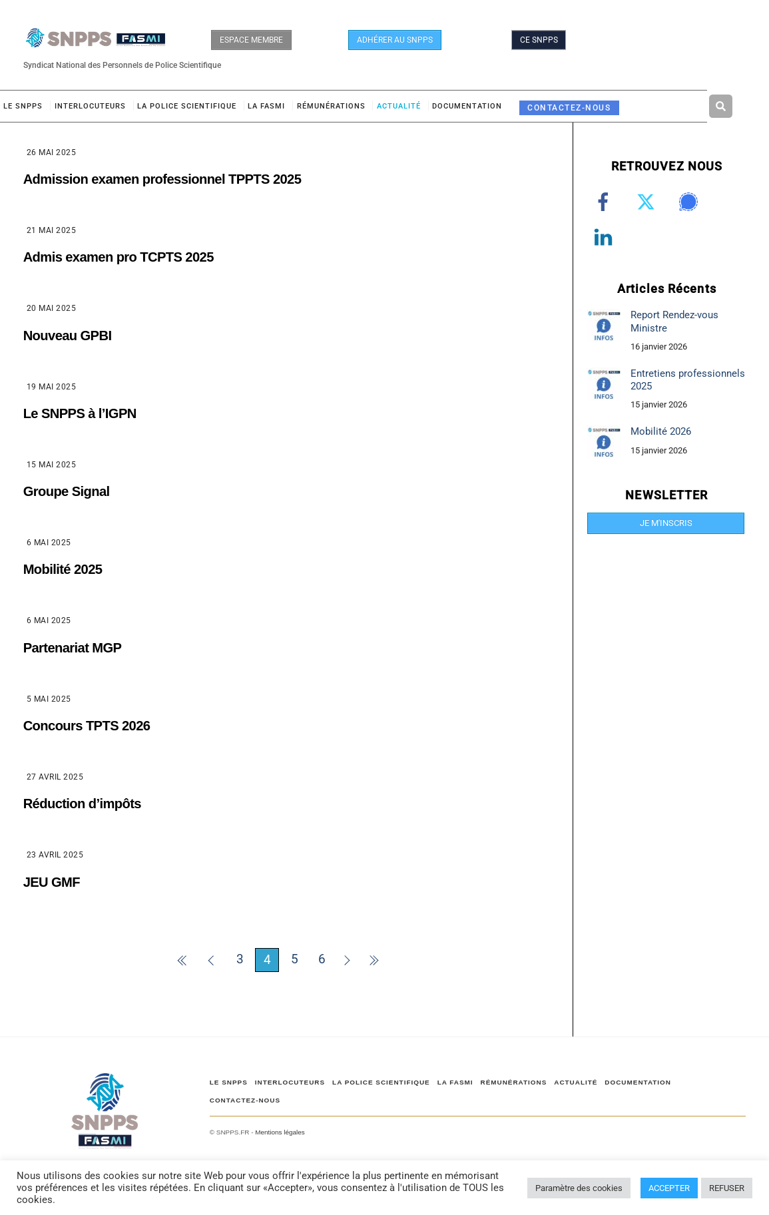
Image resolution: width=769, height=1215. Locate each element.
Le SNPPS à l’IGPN (79, 413)
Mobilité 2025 (63, 569)
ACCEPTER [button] (669, 1188)
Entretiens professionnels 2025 (688, 379)
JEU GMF (51, 882)
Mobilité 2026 (661, 431)
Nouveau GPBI (67, 335)
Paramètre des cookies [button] (579, 1188)
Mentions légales (279, 1132)
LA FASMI (266, 106)
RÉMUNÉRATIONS (331, 106)
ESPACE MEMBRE (251, 40)
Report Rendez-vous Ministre (674, 321)
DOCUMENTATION (467, 106)
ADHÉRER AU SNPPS (395, 40)
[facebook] (605, 202)
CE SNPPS (539, 40)
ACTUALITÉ (399, 106)
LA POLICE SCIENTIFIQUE (186, 106)
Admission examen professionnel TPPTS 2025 (162, 179)
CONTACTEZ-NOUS (569, 108)
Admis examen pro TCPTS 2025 (118, 257)
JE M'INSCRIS (666, 523)
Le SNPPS (23, 106)
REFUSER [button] (726, 1188)
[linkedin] (605, 238)
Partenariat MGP (72, 647)
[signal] (690, 202)
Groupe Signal (66, 491)
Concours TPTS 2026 (86, 725)
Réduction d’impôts (82, 803)
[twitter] (648, 202)
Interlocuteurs (90, 106)
